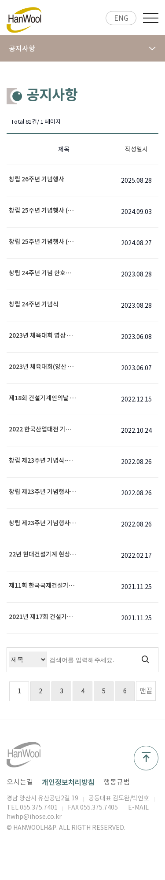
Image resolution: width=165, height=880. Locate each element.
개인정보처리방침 (68, 782)
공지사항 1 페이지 (24, 20)
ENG (121, 18)
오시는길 (20, 781)
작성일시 (136, 149)
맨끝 (146, 690)
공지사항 (82, 48)
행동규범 (116, 781)
